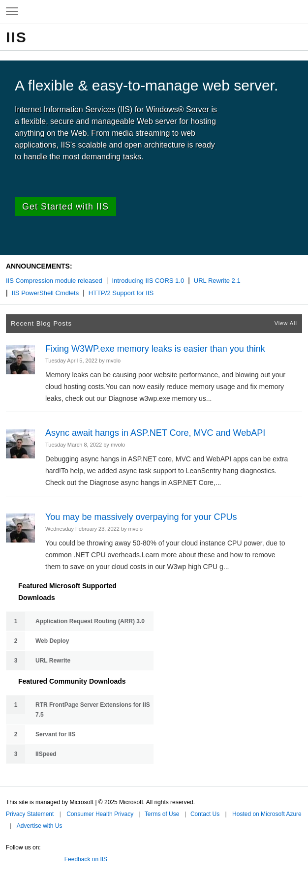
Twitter (10, 857)
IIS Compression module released (54, 280)
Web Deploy (52, 640)
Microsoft (153, 12)
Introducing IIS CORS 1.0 (148, 280)
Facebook (24, 857)
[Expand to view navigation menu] (12, 12)
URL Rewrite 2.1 (217, 280)
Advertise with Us (39, 825)
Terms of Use (162, 814)
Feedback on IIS (85, 859)
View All (286, 323)
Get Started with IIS (65, 206)
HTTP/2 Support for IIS (121, 293)
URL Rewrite (52, 660)
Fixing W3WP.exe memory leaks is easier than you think (155, 349)
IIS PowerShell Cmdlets (45, 293)
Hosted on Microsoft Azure (267, 814)
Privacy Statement (30, 814)
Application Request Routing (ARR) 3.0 (90, 621)
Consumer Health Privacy (99, 814)
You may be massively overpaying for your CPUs (141, 517)
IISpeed (46, 754)
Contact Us (204, 814)
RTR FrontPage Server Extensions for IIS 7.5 (92, 709)
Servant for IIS (55, 734)
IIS (16, 37)
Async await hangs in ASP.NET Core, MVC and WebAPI (155, 433)
